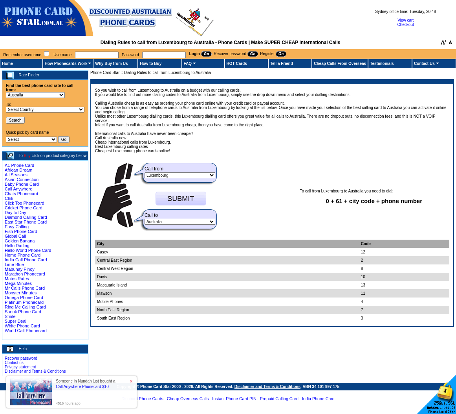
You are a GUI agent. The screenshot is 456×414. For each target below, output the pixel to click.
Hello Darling (17, 245)
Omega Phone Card (24, 297)
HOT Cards (237, 63)
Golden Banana (20, 240)
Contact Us (424, 63)
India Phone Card (318, 398)
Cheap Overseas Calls (188, 398)
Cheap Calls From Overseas (340, 63)
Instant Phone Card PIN (234, 398)
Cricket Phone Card (23, 207)
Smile (10, 316)
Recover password (21, 358)
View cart (405, 20)
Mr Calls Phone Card (25, 288)
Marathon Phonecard (25, 274)
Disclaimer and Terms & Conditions (35, 371)
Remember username (22, 55)
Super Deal (15, 321)
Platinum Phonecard (24, 302)
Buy (27, 155)
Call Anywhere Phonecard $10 (82, 386)
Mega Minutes (18, 283)
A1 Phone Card (19, 165)
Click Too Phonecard (24, 203)
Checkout (405, 24)
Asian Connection (21, 179)
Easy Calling (17, 226)
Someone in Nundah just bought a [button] (85, 384)
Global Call (15, 236)
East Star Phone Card (26, 222)
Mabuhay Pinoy (20, 269)
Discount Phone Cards (142, 398)
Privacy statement (20, 367)
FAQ (188, 63)
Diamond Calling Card (26, 217)
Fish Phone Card (21, 231)
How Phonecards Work (66, 63)
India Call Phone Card (26, 259)
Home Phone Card (22, 255)
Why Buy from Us (111, 63)
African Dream (18, 170)
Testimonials (382, 63)
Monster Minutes (21, 292)
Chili (9, 198)
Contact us (14, 362)
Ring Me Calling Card (25, 307)
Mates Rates (17, 278)
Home (7, 63)
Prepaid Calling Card (279, 398)
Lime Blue (14, 264)
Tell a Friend (281, 63)
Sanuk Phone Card (23, 311)
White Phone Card (22, 325)
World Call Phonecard (26, 330)
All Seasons (16, 174)
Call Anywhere (18, 189)
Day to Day (15, 212)
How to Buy (150, 63)
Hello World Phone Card (28, 250)
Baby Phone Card (22, 184)
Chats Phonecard (21, 193)
